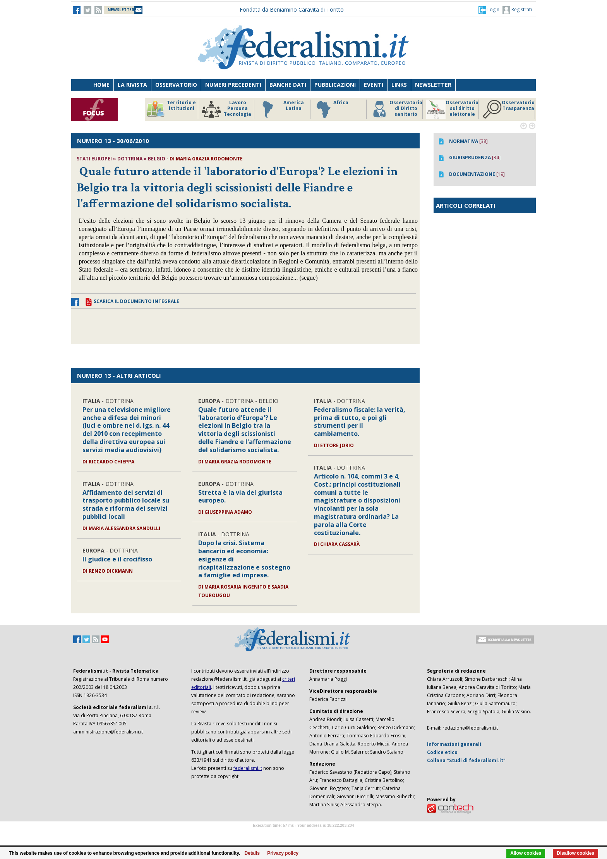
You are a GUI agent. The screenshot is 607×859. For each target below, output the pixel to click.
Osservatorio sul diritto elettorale (452, 109)
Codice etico (442, 752)
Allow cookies (525, 853)
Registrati (517, 10)
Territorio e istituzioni (171, 109)
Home (101, 84)
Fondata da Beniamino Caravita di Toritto (292, 9)
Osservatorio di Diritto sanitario (396, 109)
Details (252, 853)
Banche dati (287, 84)
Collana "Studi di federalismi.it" (466, 760)
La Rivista (132, 84)
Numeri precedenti (233, 84)
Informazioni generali (454, 744)
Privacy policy (282, 853)
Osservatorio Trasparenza (508, 109)
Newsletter (433, 84)
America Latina (281, 109)
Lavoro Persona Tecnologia (226, 109)
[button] (489, 9)
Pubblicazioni (335, 84)
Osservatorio (176, 84)
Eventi (373, 84)
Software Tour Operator (303, 834)
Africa (331, 109)
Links (399, 84)
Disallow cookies (575, 853)
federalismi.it (247, 768)
